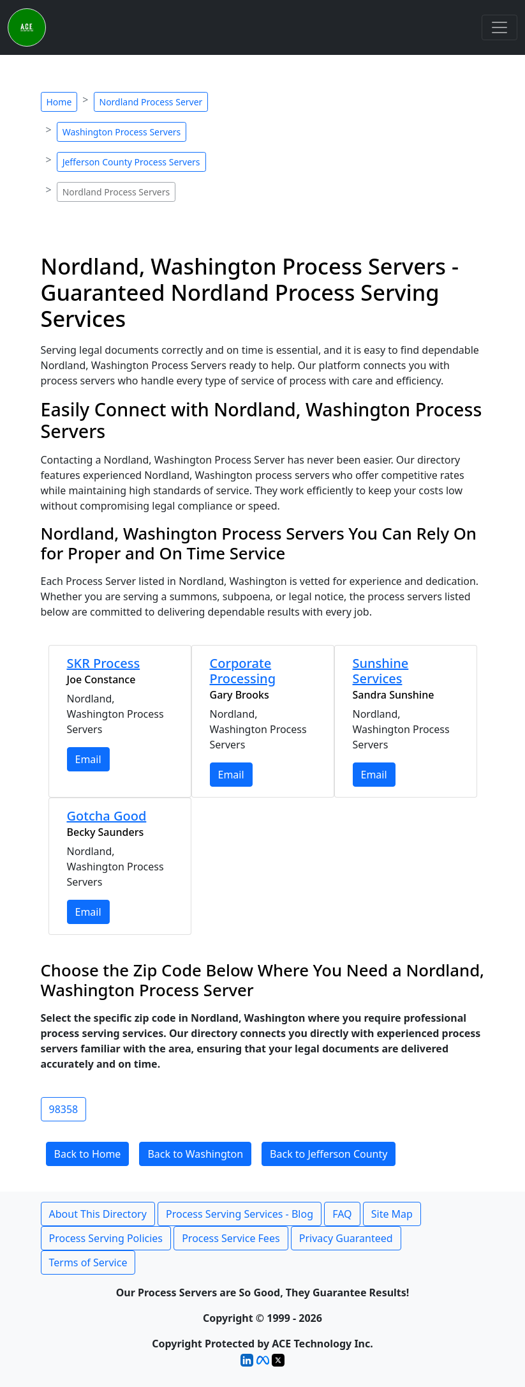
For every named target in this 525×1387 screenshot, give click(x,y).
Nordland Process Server (151, 102)
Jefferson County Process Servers (131, 162)
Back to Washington (195, 1154)
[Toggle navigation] (499, 27)
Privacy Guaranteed (346, 1238)
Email (88, 759)
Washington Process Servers (122, 132)
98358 (63, 1109)
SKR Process (103, 663)
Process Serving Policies (106, 1238)
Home (59, 102)
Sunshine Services (381, 671)
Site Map (392, 1214)
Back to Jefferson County (328, 1154)
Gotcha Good (107, 815)
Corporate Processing (243, 671)
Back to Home (87, 1154)
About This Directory (98, 1214)
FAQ (341, 1214)
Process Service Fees (230, 1238)
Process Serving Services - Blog (239, 1214)
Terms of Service (88, 1262)
